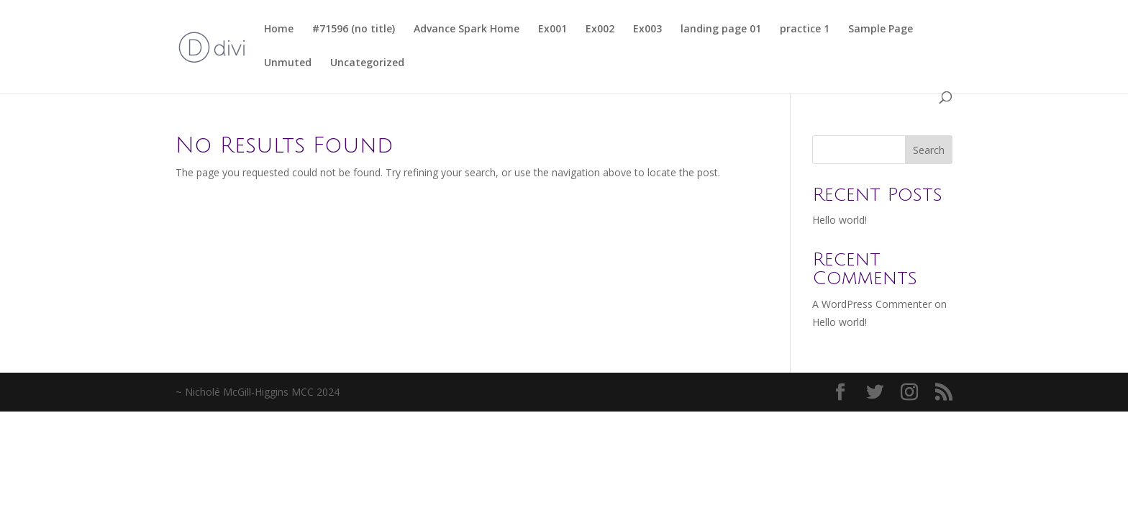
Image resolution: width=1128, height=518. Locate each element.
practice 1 (804, 29)
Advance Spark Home (466, 29)
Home (279, 29)
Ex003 (647, 29)
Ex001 (552, 29)
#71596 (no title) (353, 29)
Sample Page (880, 29)
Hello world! (839, 220)
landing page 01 (721, 29)
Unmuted (287, 63)
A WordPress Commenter (872, 304)
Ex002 (600, 29)
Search (929, 150)
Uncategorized (367, 63)
